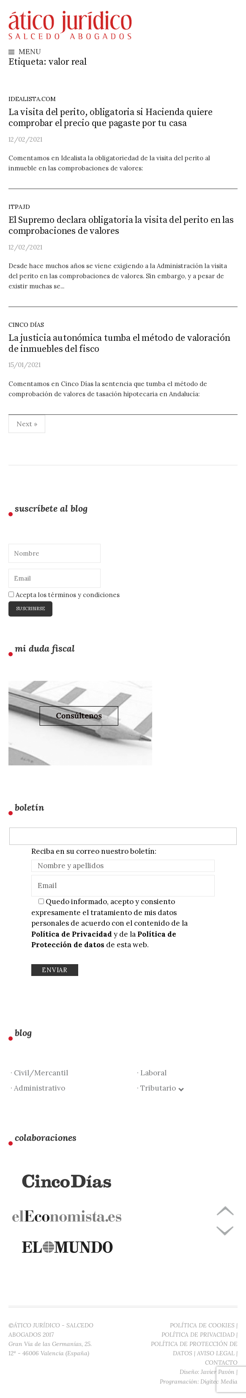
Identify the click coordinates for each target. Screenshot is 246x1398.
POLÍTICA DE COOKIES (202, 1325)
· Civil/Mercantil (39, 1072)
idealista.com (32, 99)
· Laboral (152, 1072)
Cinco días (26, 325)
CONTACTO (221, 1362)
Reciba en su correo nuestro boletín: (93, 851)
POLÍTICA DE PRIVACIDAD (198, 1334)
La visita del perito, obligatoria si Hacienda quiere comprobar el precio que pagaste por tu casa (110, 118)
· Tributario (160, 1088)
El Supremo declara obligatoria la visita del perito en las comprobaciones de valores (120, 225)
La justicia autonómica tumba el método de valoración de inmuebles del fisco (119, 343)
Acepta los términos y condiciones (64, 595)
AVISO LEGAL (216, 1353)
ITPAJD (19, 207)
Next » (26, 423)
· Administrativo (38, 1088)
